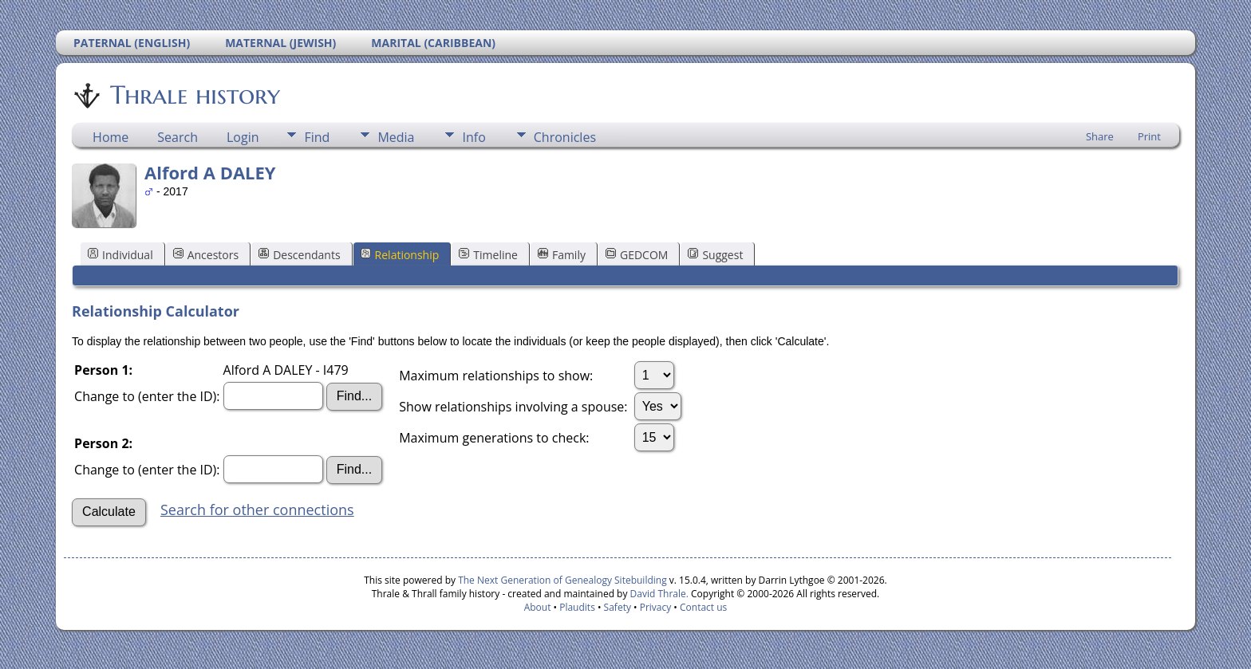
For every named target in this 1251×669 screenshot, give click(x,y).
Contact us (703, 607)
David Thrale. (657, 593)
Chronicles (565, 137)
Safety (617, 607)
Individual (120, 254)
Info (473, 137)
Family (562, 254)
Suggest (715, 254)
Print (1149, 136)
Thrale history (194, 95)
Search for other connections (257, 509)
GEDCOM (637, 254)
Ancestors (206, 254)
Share (1100, 136)
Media (395, 137)
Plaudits (577, 607)
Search (177, 137)
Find (317, 137)
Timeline (488, 254)
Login (243, 137)
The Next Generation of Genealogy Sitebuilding (562, 580)
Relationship (400, 254)
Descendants (299, 254)
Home (110, 137)
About (537, 607)
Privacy (656, 607)
